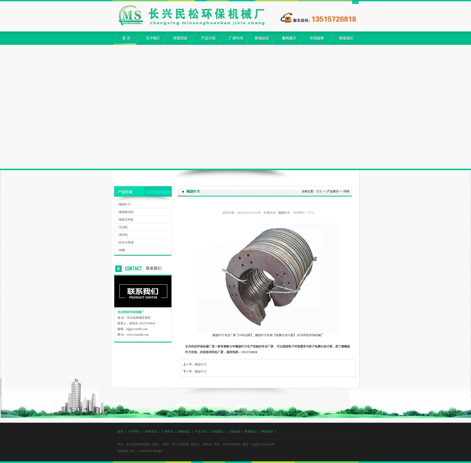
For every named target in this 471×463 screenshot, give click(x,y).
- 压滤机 (122, 227)
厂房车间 (167, 431)
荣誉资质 (151, 431)
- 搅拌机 (122, 235)
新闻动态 (184, 431)
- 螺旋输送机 (125, 212)
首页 (319, 191)
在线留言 (217, 431)
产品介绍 (201, 431)
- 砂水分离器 (125, 242)
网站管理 (267, 431)
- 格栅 (121, 250)
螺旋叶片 (284, 212)
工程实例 (234, 431)
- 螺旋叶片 (124, 204)
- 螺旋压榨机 (125, 219)
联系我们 (250, 431)
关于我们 (134, 431)
